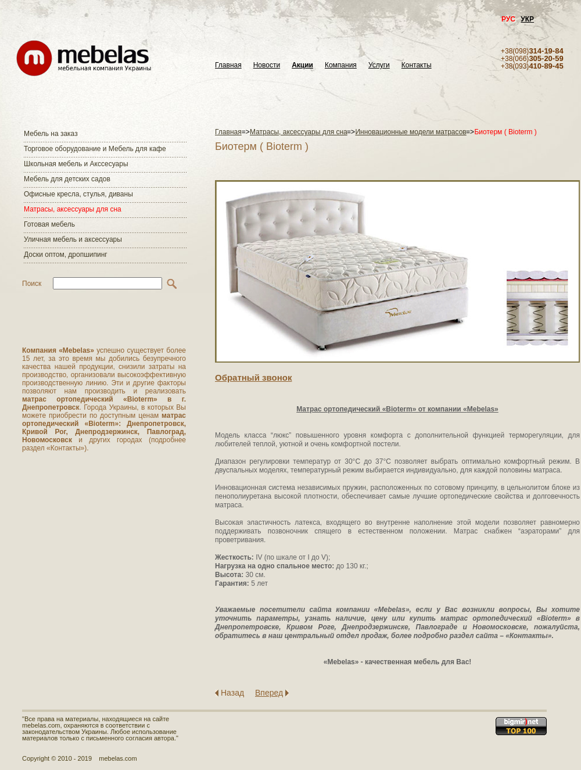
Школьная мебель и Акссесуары (76, 164)
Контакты (416, 65)
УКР (527, 19)
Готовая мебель (49, 224)
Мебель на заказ (51, 134)
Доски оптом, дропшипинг (65, 254)
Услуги (379, 65)
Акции (302, 65)
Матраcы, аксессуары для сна (72, 209)
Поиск (31, 284)
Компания (341, 65)
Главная (228, 65)
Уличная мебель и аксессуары (73, 239)
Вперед (269, 692)
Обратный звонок (253, 377)
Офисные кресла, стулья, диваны (78, 194)
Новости (266, 65)
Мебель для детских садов (67, 179)
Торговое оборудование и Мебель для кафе (95, 149)
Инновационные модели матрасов (410, 132)
